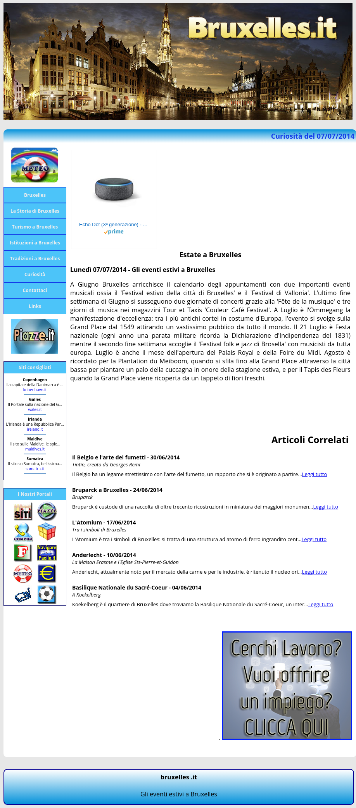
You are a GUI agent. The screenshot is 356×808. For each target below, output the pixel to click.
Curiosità (34, 274)
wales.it (35, 409)
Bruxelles (35, 195)
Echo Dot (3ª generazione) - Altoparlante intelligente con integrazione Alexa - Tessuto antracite (114, 224)
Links (35, 306)
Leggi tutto (314, 474)
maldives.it (35, 449)
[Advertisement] (211, 406)
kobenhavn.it (35, 389)
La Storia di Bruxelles (34, 211)
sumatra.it (35, 468)
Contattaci (35, 290)
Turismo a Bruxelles (35, 226)
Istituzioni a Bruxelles (35, 242)
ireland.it (35, 429)
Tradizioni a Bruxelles (35, 258)
